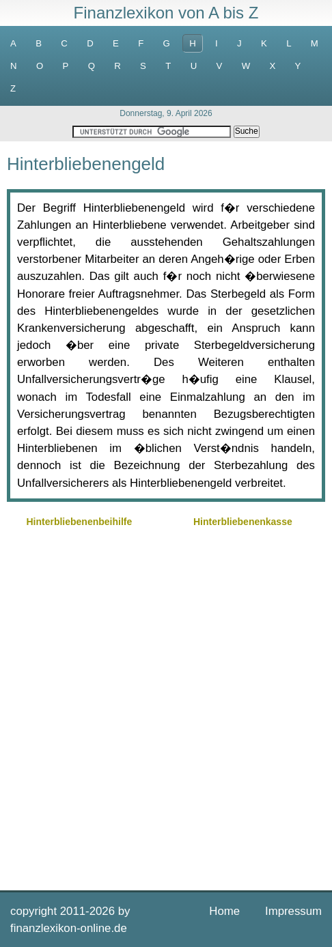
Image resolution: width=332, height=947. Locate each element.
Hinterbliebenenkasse (242, 521)
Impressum (293, 911)
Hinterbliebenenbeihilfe (79, 521)
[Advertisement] (166, 707)
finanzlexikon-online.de (68, 928)
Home (224, 911)
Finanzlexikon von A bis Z (166, 12)
